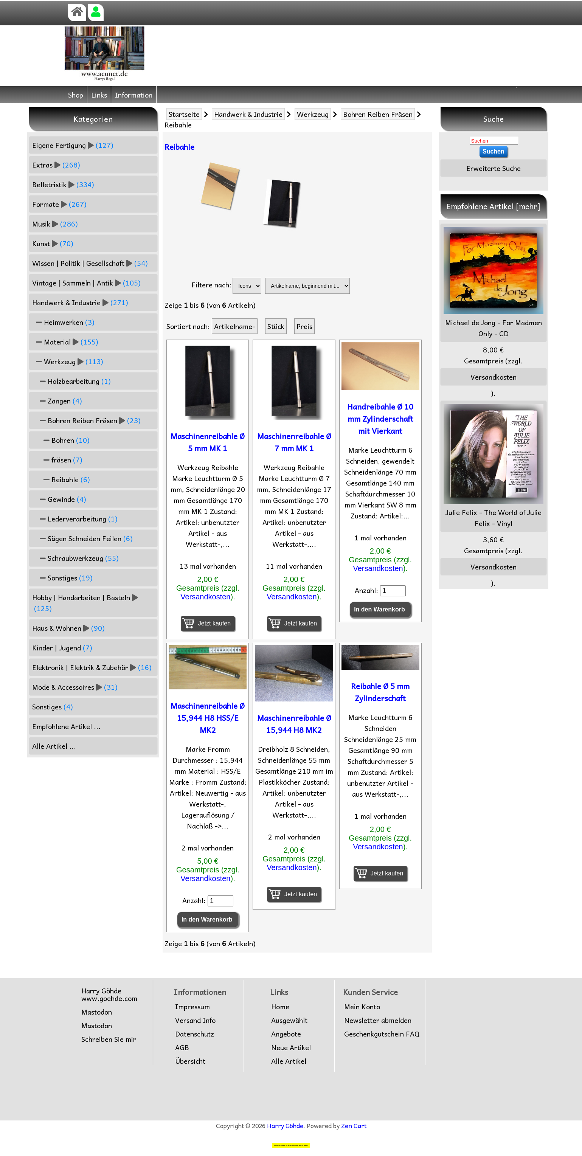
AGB (182, 1047)
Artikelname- (234, 326)
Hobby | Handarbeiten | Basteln (85, 603)
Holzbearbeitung (71, 381)
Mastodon (96, 1012)
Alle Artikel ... (54, 745)
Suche (493, 119)
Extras (56, 164)
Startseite (184, 114)
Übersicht (190, 1061)
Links (99, 94)
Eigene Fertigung (72, 145)
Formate (59, 204)
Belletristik (63, 184)
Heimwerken (63, 322)
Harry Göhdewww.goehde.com (109, 994)
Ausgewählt (289, 1020)
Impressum (192, 1007)
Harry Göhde (285, 1125)
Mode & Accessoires (75, 686)
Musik (55, 223)
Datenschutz (194, 1034)
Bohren (61, 439)
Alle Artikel (288, 1061)
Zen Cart (353, 1125)
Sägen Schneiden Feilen (82, 538)
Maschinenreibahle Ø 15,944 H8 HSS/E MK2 (208, 718)
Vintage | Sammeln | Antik (86, 282)
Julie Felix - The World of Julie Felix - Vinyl (494, 466)
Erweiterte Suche (493, 168)
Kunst (52, 243)
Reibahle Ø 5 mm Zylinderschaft (380, 692)
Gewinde (59, 498)
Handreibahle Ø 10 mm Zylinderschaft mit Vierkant (380, 418)
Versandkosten (205, 597)
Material (65, 341)
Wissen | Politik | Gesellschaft (90, 263)
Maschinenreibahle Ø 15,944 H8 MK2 (294, 724)
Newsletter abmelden (377, 1020)
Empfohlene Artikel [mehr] (493, 206)
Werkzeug (313, 114)
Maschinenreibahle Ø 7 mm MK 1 (294, 442)
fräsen (57, 459)
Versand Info (195, 1020)
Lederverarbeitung (75, 518)
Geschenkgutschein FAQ (381, 1034)
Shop (75, 94)
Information (133, 94)
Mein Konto (362, 1007)
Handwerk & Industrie (248, 114)
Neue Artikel (291, 1047)
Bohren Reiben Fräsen (378, 114)
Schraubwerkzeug (75, 557)
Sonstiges (62, 577)
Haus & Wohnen (68, 627)
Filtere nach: (211, 284)
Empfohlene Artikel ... (66, 726)
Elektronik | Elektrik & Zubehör (92, 667)
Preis (304, 326)
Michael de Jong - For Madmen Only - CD (494, 283)
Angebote (286, 1034)
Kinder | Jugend (62, 647)
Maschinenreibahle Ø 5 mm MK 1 (208, 442)
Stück (275, 326)
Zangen (57, 400)
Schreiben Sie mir (108, 1039)
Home (280, 1007)
